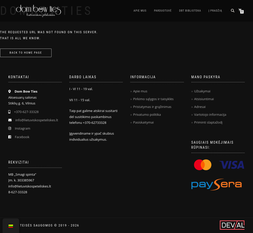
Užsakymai (202, 91)
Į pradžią (215, 10)
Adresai (200, 106)
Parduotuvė (163, 10)
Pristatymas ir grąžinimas (152, 106)
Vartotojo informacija (210, 114)
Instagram (22, 128)
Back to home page (26, 52)
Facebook (22, 137)
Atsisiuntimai (204, 99)
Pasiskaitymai (143, 122)
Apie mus (140, 10)
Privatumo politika (147, 114)
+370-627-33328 (26, 111)
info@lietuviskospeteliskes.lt (36, 120)
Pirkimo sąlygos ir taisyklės (153, 99)
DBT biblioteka (190, 10)
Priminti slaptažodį (208, 122)
